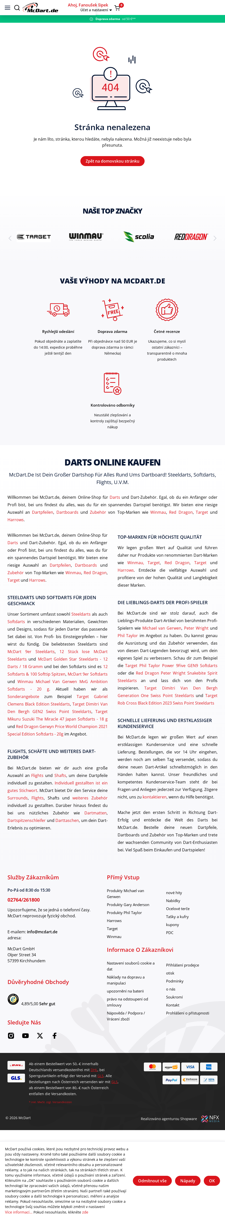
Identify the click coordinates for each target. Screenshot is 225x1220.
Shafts (60, 787)
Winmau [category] (115, 948)
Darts (115, 508)
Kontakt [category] (173, 1016)
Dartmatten (95, 824)
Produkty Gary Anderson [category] (130, 916)
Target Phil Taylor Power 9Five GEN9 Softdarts (171, 677)
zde (84, 1212)
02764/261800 (23, 911)
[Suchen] (16, 7)
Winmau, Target (143, 574)
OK (212, 1181)
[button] (189, 7)
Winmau (158, 523)
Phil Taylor (128, 647)
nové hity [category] (174, 904)
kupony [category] (173, 936)
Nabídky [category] (173, 912)
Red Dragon (181, 523)
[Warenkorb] (215, 7)
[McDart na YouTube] (25, 1049)
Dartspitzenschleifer (26, 832)
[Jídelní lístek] (7, 7)
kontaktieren (155, 808)
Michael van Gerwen (161, 639)
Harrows (15, 531)
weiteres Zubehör (89, 809)
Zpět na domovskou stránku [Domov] (112, 167)
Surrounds (17, 809)
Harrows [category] (115, 932)
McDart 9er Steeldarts (31, 663)
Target (202, 523)
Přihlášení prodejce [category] (184, 976)
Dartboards (67, 523)
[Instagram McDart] (10, 1049)
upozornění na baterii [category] (127, 1002)
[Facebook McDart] (54, 1049)
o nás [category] (171, 1000)
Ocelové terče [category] (179, 920)
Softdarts (16, 633)
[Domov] (106, 7)
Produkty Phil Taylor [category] (126, 924)
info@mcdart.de (42, 943)
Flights (37, 787)
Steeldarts (81, 625)
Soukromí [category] (175, 1008)
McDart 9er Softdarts (88, 685)
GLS (100, 1087)
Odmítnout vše (152, 1181)
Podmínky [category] (175, 992)
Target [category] (113, 940)
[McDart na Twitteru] (39, 1049)
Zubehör (98, 523)
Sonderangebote (23, 708)
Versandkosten (62, 1113)
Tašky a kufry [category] (178, 928)
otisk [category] (170, 984)
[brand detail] (33, 248)
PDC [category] (170, 944)
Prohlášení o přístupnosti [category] (190, 1024)
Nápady (187, 1181)
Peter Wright (196, 639)
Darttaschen (67, 832)
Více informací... (18, 1212)
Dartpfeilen (42, 523)
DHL (94, 1081)
